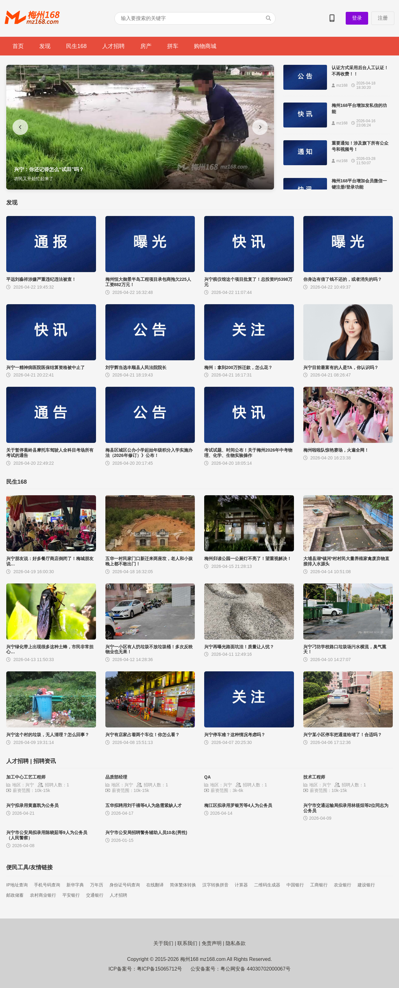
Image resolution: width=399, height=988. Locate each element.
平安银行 (71, 895)
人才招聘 (113, 46)
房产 (145, 46)
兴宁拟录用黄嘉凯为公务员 (32, 805)
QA (207, 777)
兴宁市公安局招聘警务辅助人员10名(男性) (146, 832)
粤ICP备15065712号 (159, 968)
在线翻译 (155, 884)
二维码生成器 (267, 884)
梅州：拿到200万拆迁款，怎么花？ (238, 367)
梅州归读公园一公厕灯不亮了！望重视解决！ (247, 558)
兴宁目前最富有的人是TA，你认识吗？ (341, 367)
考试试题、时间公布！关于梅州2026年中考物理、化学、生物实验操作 (248, 453)
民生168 (76, 46)
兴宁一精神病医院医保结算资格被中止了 (45, 367)
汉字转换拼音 (215, 884)
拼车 (172, 46)
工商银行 (319, 884)
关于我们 (163, 943)
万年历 (96, 884)
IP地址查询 (17, 884)
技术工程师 (314, 777)
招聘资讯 (44, 761)
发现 (44, 46)
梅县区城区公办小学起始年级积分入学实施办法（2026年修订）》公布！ (149, 453)
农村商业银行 (43, 895)
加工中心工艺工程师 (26, 777)
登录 (357, 18)
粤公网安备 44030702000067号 (255, 968)
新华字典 (75, 884)
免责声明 (212, 943)
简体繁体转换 (183, 884)
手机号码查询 (47, 884)
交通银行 (94, 895)
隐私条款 (236, 943)
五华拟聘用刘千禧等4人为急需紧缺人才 (143, 805)
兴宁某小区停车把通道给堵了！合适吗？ (342, 734)
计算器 (241, 884)
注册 (383, 18)
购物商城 (205, 46)
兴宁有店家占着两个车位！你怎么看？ (142, 734)
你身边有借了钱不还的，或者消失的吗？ (342, 279)
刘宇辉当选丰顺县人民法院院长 (135, 367)
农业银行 (342, 884)
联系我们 (187, 943)
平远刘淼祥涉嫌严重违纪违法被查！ (41, 279)
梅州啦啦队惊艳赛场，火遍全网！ (336, 450)
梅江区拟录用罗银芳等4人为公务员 (238, 805)
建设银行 (366, 884)
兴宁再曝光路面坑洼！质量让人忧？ (239, 646)
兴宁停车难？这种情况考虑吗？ (234, 734)
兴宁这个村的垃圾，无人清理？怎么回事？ (47, 734)
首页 (18, 46)
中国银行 (295, 884)
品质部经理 (116, 777)
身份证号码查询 (124, 884)
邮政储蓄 (15, 895)
